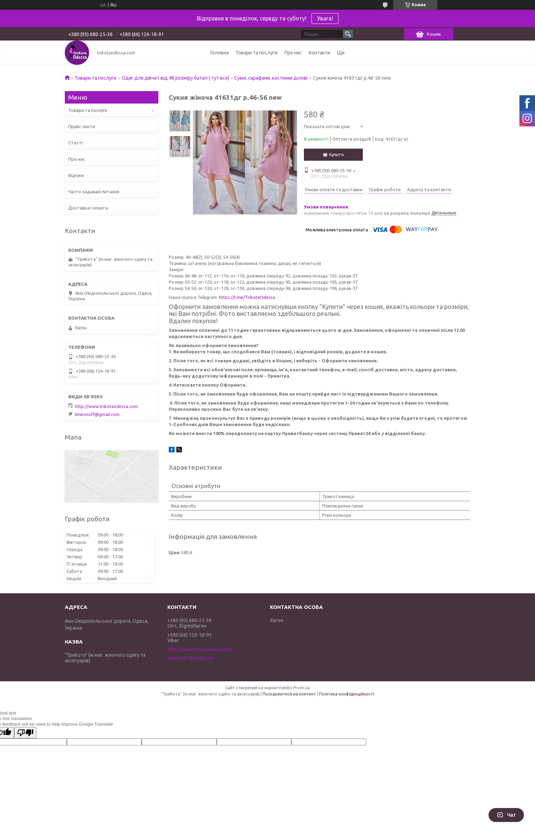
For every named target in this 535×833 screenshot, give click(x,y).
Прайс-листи (81, 126)
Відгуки (76, 175)
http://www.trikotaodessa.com (106, 406)
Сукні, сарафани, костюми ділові (271, 78)
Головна (219, 52)
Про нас (293, 52)
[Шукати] (348, 34)
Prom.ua (301, 687)
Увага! (325, 18)
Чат (506, 815)
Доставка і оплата (88, 207)
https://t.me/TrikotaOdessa (247, 297)
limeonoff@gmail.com (97, 414)
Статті (75, 142)
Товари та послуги (257, 52)
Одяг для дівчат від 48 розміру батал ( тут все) (175, 78)
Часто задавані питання (93, 191)
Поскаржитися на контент (289, 694)
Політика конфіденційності (346, 694)
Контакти (319, 52)
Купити (336, 154)
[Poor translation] (25, 732)
